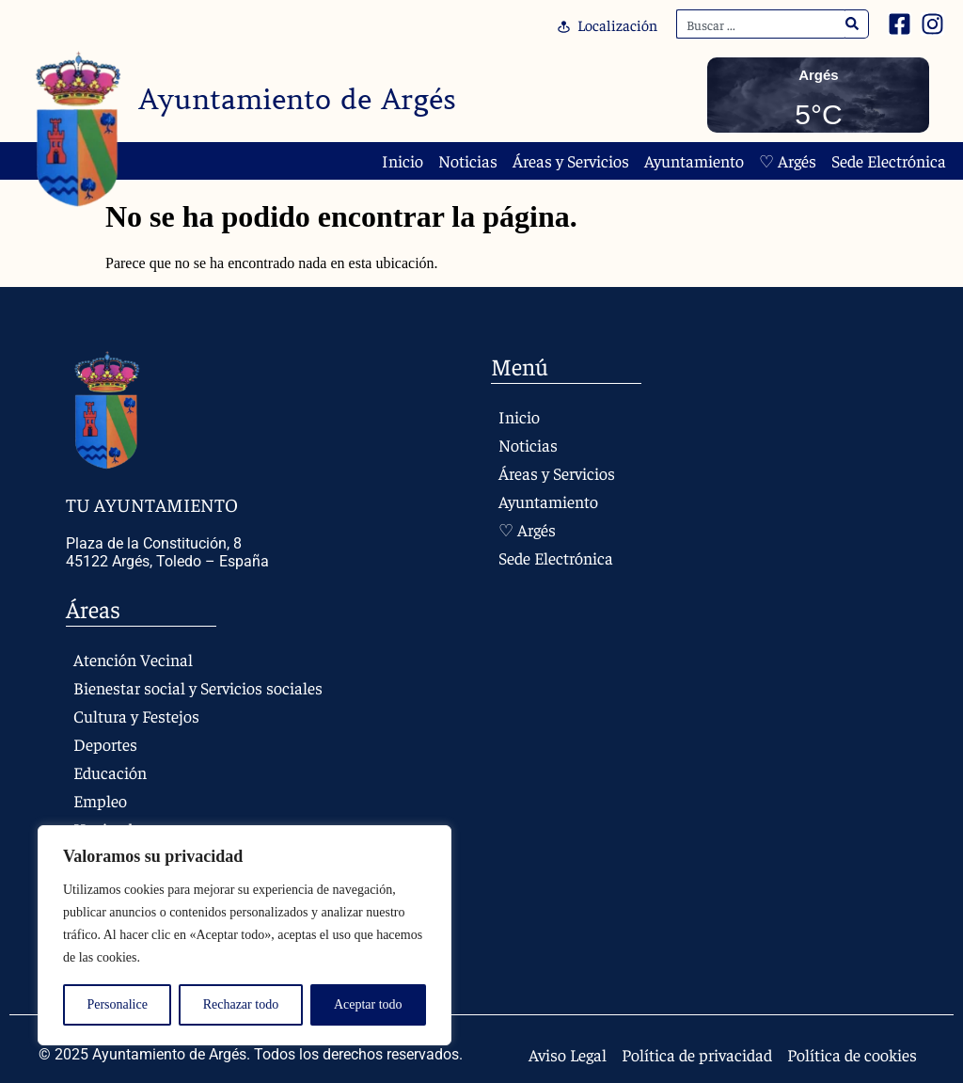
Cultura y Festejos (136, 715)
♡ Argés (787, 160)
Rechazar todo (240, 1004)
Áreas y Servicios (571, 160)
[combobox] (760, 24)
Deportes (105, 744)
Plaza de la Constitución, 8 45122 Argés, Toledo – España (167, 552)
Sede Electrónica (888, 160)
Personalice (117, 1004)
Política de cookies (852, 1054)
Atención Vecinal (133, 659)
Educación (110, 772)
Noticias (467, 160)
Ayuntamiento (694, 160)
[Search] (852, 24)
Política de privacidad (697, 1054)
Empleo (100, 800)
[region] (244, 935)
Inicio (402, 160)
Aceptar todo (368, 1004)
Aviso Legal (568, 1054)
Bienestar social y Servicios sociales (198, 687)
